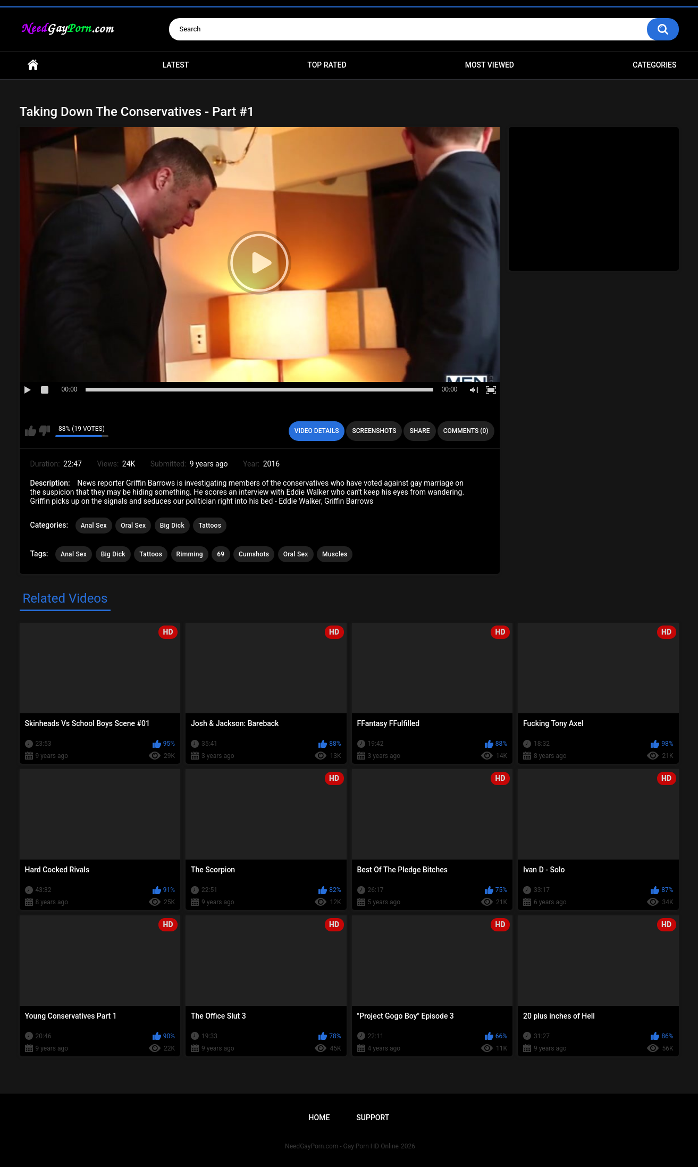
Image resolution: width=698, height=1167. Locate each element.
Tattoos (209, 525)
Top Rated (326, 65)
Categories (654, 65)
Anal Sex (94, 525)
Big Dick (172, 525)
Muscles (334, 554)
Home (33, 65)
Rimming (189, 554)
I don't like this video (44, 431)
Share (419, 431)
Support (372, 1117)
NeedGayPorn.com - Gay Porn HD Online (342, 1146)
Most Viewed (489, 65)
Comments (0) (466, 431)
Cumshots (254, 554)
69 (220, 554)
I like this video (30, 431)
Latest (176, 65)
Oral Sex (133, 525)
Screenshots (374, 431)
